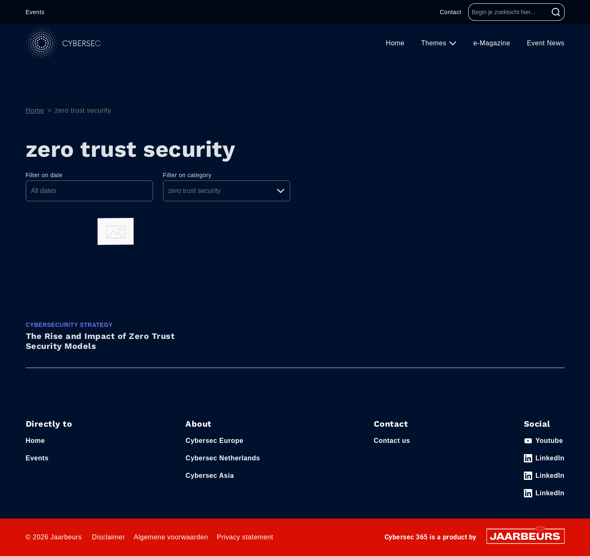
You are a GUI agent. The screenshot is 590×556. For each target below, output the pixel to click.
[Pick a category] (226, 190)
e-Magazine (492, 43)
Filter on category (187, 175)
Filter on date (44, 175)
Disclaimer (108, 537)
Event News (545, 43)
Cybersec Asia (209, 475)
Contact (451, 12)
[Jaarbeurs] (525, 536)
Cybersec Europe (214, 440)
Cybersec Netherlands (222, 458)
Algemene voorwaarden (171, 537)
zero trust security (83, 110)
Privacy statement (245, 537)
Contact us (392, 440)
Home (395, 43)
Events (35, 12)
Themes (435, 43)
